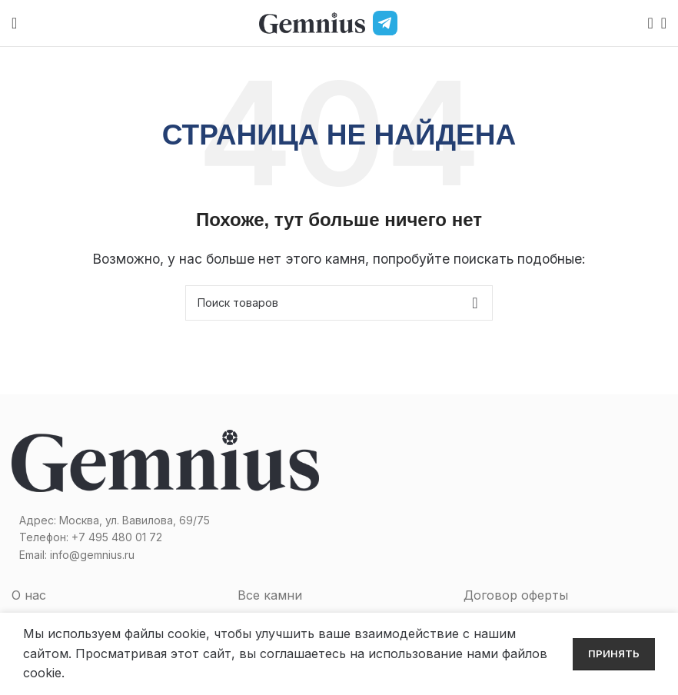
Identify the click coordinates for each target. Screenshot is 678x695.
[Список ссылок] (169, 537)
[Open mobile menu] (14, 23)
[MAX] (414, 23)
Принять (614, 653)
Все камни (270, 595)
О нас (29, 595)
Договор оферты (516, 595)
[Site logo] (312, 21)
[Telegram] (385, 23)
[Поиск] (645, 23)
